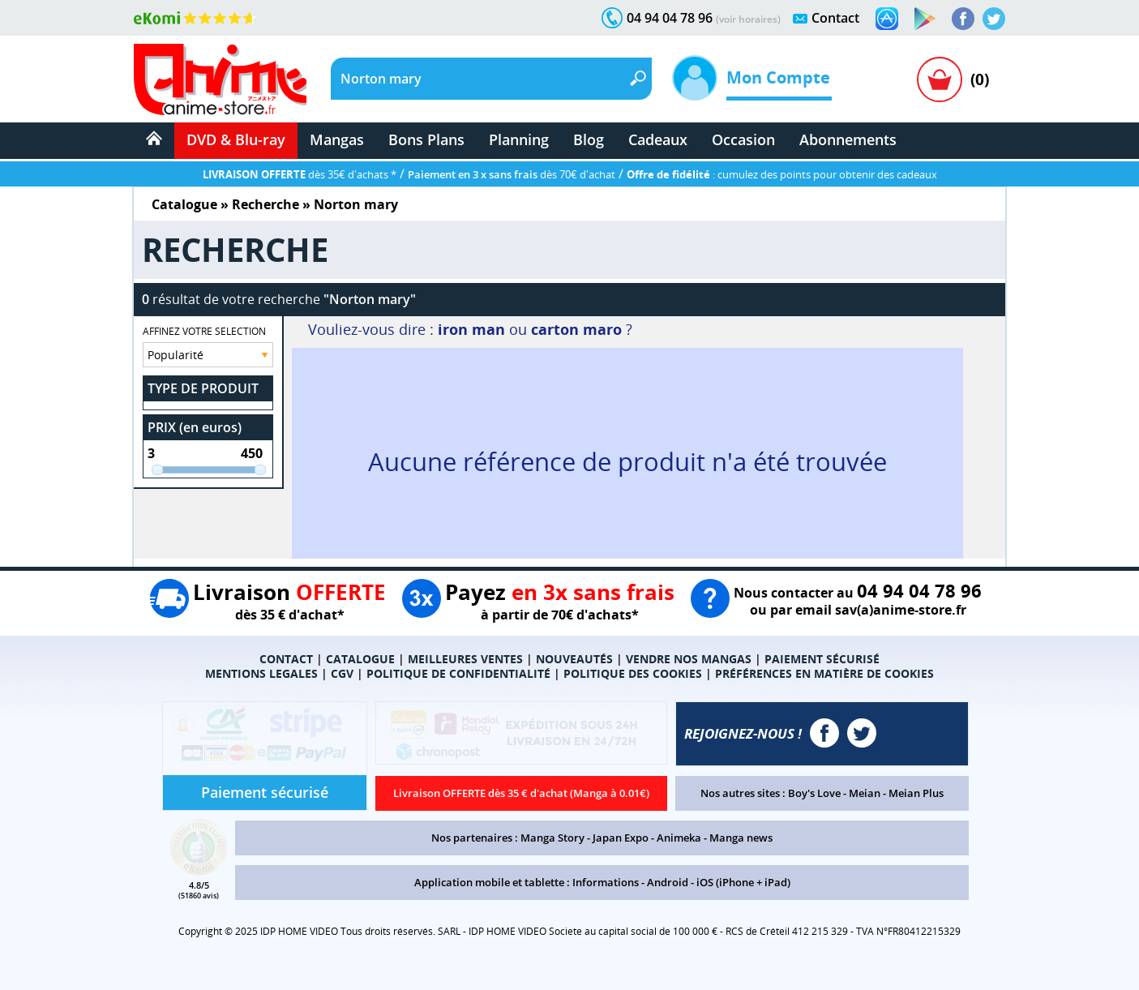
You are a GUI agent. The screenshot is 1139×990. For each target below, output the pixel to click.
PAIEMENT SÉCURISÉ (822, 658)
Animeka (679, 837)
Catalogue (184, 204)
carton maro (576, 329)
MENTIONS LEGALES (261, 673)
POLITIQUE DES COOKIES (632, 673)
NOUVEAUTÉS (574, 658)
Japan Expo (621, 837)
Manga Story (552, 837)
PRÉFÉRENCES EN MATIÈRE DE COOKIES (824, 673)
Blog (588, 139)
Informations (605, 882)
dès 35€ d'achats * (299, 174)
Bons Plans (426, 139)
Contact (835, 18)
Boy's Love (814, 793)
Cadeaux (657, 139)
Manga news (741, 837)
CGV (342, 673)
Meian (864, 793)
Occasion (743, 139)
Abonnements (848, 139)
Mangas (337, 139)
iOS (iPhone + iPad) (743, 882)
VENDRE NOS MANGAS (688, 658)
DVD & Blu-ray (235, 139)
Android (667, 882)
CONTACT (286, 658)
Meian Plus (916, 793)
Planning (519, 139)
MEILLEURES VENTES (465, 658)
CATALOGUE (360, 658)
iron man (471, 329)
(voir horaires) (748, 19)
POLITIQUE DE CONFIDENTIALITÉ (458, 673)
